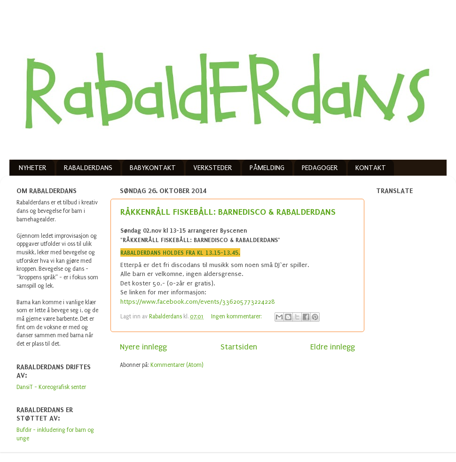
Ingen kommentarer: (237, 316)
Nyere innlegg (143, 346)
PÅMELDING (267, 167)
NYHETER (33, 167)
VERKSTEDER (212, 167)
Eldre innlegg (332, 346)
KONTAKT (370, 167)
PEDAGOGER (320, 167)
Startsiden (238, 346)
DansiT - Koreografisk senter (51, 387)
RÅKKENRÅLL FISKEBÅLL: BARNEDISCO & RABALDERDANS (228, 211)
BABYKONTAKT (153, 167)
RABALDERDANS (88, 167)
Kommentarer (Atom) (177, 365)
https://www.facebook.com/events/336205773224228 (197, 301)
